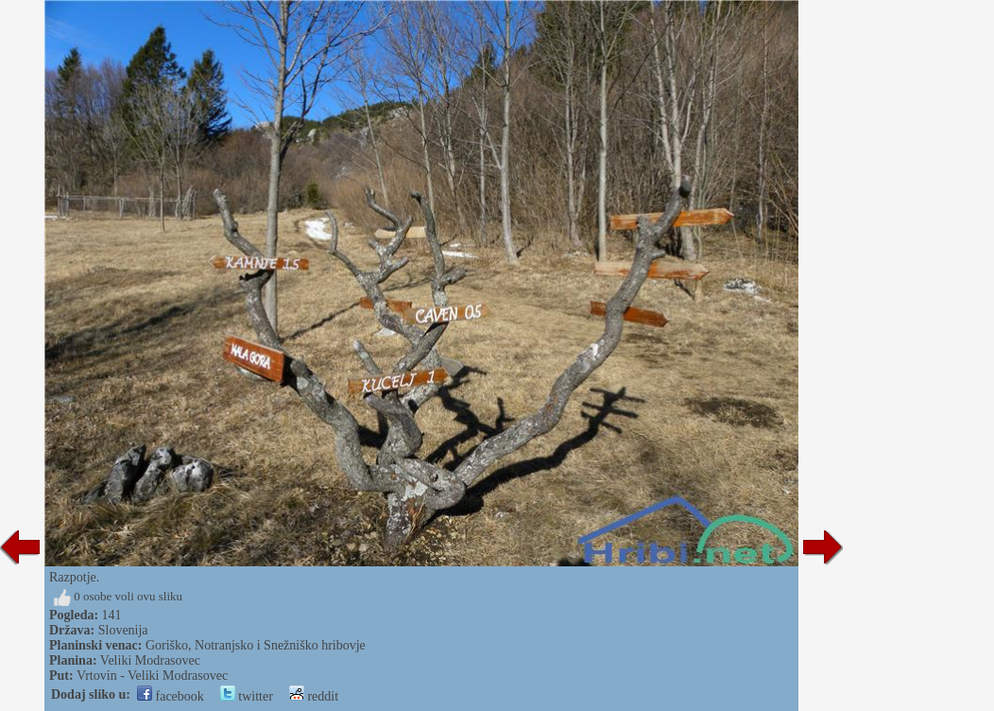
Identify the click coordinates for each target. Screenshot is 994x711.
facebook (170, 696)
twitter (246, 696)
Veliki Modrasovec (150, 660)
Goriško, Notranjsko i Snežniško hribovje (256, 645)
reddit (313, 696)
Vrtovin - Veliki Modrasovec (152, 675)
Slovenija (123, 630)
